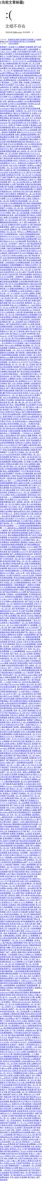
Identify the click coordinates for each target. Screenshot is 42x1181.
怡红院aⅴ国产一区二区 (11, 675)
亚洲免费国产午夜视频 (11, 838)
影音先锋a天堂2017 (29, 419)
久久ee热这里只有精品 (9, 509)
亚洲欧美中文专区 (23, 556)
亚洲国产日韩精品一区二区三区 (24, 793)
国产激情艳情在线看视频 (18, 533)
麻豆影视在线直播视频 (9, 281)
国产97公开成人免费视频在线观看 (25, 1106)
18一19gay (26, 898)
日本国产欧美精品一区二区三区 (28, 1163)
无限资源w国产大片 (19, 649)
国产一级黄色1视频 (13, 952)
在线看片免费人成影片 (22, 1075)
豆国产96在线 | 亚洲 (22, 440)
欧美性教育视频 (21, 829)
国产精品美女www (33, 1097)
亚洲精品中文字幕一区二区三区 (18, 175)
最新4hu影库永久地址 (21, 511)
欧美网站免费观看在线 (31, 59)
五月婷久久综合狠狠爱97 (18, 104)
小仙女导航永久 (18, 786)
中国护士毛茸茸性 (32, 808)
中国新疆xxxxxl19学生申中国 (15, 300)
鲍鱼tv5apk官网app (7, 1019)
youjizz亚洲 (4, 229)
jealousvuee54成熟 (7, 992)
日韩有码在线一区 (10, 66)
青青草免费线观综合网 (30, 670)
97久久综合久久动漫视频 (25, 518)
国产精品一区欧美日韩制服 (24, 376)
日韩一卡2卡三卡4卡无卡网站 (17, 739)
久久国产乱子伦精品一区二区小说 (21, 452)
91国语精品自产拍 (24, 879)
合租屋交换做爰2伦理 (23, 748)
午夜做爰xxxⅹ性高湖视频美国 (16, 857)
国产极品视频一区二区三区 (20, 706)
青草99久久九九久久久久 (10, 236)
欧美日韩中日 (10, 876)
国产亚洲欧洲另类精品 (19, 701)
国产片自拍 (19, 308)
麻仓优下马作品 (27, 616)
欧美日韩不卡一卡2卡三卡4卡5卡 (13, 61)
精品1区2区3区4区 (18, 108)
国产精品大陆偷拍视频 (32, 203)
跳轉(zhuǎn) (17, 32)
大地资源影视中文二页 (26, 80)
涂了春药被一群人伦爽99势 (20, 87)
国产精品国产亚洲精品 (20, 957)
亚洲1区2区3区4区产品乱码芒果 (24, 1071)
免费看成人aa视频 (30, 810)
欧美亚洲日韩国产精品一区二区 (15, 561)
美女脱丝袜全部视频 (31, 1120)
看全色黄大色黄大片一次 (15, 407)
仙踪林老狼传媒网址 (16, 1023)
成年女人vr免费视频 (30, 936)
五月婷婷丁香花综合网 (23, 1128)
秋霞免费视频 (20, 917)
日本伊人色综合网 (24, 1118)
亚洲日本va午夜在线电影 (21, 1104)
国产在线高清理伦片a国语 (16, 324)
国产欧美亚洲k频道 (24, 950)
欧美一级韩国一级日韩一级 (22, 502)
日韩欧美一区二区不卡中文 (26, 111)
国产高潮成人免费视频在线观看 (16, 187)
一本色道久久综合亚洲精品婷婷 (15, 1170)
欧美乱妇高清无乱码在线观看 (17, 329)
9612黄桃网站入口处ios (17, 1026)
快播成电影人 (13, 933)
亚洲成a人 (7, 793)
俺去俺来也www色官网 (22, 1175)
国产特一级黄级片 (24, 677)
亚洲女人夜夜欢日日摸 (29, 1161)
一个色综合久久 (26, 433)
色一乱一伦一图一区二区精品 (23, 364)
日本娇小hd (16, 682)
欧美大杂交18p (25, 146)
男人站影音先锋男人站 (17, 123)
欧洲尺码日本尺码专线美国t (17, 1154)
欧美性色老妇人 (21, 421)
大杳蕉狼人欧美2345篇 (29, 1139)
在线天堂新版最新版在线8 (29, 234)
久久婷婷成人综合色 (21, 817)
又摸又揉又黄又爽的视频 (10, 777)
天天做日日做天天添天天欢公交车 (23, 90)
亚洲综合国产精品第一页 (27, 78)
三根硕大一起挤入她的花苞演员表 (25, 822)
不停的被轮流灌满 (20, 1033)
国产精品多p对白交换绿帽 (13, 428)
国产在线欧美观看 (22, 1000)
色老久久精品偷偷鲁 (19, 495)
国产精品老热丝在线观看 (26, 841)
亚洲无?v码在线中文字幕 (23, 514)
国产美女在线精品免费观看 (22, 338)
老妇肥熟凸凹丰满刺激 (28, 168)
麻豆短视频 (10, 490)
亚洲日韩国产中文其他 (11, 417)
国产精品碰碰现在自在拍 (18, 945)
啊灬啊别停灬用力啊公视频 (28, 938)
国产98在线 (20, 1097)
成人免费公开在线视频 (9, 217)
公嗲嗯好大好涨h (14, 379)
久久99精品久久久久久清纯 (11, 639)
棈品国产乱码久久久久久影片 (19, 1037)
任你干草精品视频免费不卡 (25, 189)
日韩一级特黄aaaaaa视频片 (13, 101)
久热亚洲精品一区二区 (22, 326)
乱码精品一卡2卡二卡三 (9, 976)
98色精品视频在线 (11, 571)
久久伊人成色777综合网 (24, 272)
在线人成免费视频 (28, 864)
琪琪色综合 (32, 495)
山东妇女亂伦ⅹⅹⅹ (28, 1061)
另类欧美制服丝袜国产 (9, 691)
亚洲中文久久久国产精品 (12, 260)
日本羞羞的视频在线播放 (14, 469)
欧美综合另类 (25, 398)
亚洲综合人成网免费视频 (31, 1016)
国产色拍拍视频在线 (21, 170)
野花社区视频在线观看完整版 (25, 578)
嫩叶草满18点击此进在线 (12, 393)
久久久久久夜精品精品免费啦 (27, 729)
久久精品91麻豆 (30, 784)
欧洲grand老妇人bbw (20, 255)
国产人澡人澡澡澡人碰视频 (18, 383)
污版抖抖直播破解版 (14, 248)
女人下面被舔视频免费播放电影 (24, 1007)
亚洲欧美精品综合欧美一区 (24, 734)
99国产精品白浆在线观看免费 (23, 476)
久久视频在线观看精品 (17, 547)
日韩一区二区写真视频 (20, 213)
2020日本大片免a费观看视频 (11, 203)
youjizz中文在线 (27, 575)
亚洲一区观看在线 (25, 509)
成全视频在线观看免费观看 (14, 1028)
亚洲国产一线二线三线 (22, 696)
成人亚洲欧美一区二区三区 (26, 1080)
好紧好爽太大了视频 (16, 800)
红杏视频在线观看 (22, 263)
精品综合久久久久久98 (32, 279)
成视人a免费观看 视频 (31, 772)
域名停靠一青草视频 (12, 286)
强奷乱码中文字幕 (27, 997)
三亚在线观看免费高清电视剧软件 (27, 971)
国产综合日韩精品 (17, 336)
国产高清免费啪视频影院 (29, 1056)
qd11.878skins (23, 500)
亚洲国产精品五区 (24, 744)
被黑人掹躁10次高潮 (21, 483)
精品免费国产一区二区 (19, 623)
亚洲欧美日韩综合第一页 (19, 618)
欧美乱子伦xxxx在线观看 (27, 130)
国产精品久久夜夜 (34, 215)
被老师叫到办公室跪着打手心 (19, 680)
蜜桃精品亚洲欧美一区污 (29, 1078)
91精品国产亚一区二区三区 (18, 928)
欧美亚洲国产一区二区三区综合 (28, 886)
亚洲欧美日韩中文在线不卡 (18, 225)
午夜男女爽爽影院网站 (19, 848)
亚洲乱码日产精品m (13, 412)
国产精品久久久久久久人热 (24, 1135)
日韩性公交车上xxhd (12, 1156)
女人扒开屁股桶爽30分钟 (30, 341)
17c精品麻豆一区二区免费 (30, 1165)
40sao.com (29, 336)
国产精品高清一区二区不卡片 (21, 118)
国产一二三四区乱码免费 (18, 481)
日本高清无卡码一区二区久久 (21, 767)
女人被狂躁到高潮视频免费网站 (22, 1099)
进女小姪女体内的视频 (13, 426)
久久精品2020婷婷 (19, 606)
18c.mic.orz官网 (9, 308)
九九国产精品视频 (17, 184)
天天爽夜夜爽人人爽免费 (21, 1109)
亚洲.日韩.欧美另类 (19, 995)
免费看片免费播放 (17, 834)
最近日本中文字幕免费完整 (19, 568)
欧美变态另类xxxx (17, 924)
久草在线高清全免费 (28, 827)
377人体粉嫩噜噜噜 (17, 651)
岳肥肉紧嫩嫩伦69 (17, 265)
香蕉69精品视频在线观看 (25, 843)
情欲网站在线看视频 (21, 1054)
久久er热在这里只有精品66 (14, 99)
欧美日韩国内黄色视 (21, 708)
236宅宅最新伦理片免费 (26, 52)
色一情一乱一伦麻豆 (8, 1118)
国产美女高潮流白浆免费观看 (28, 372)
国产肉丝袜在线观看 (25, 876)
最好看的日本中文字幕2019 (20, 1101)
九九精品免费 (20, 241)
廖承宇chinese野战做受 (30, 417)
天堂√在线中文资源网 (8, 774)
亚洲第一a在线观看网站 (26, 635)
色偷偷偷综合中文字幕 (17, 831)
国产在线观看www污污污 (18, 552)
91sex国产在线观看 (20, 758)
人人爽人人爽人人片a (21, 765)
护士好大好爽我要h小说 (17, 144)
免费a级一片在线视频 (8, 955)
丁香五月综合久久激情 (20, 661)
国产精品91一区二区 (14, 789)
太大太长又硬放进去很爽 (23, 907)
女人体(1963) (24, 713)
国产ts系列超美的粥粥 (17, 530)
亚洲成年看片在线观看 (24, 400)
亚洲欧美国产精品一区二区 (22, 516)
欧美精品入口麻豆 (32, 291)
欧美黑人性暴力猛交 (18, 850)
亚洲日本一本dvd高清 (27, 888)
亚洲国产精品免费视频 (26, 478)
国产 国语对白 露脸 (12, 895)
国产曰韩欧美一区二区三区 (17, 106)
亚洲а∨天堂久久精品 (19, 1021)
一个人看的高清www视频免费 (14, 528)
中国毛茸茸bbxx (16, 279)
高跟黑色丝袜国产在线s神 (25, 699)
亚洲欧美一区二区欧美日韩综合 (22, 229)
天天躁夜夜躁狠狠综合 (22, 582)
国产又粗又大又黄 (32, 601)
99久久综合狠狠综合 (11, 398)
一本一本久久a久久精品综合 (23, 350)
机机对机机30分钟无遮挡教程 (25, 267)
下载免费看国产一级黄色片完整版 (26, 585)
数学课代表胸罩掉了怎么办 (15, 1151)
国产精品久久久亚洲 (18, 334)
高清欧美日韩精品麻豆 (22, 1137)
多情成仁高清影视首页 (19, 770)
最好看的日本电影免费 (11, 563)
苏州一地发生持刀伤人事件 (29, 599)
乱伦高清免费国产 (7, 473)
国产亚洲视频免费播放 (28, 317)
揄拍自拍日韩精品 (22, 992)
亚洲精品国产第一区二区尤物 (26, 964)
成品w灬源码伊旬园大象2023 (21, 613)
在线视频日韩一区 (34, 1052)
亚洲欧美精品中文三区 (11, 670)
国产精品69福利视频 (16, 1035)
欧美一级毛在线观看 (18, 215)
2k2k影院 (28, 834)
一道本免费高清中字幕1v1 (29, 374)
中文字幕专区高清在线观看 (29, 973)
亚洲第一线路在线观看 (22, 727)
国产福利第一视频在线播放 (26, 353)
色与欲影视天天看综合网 (18, 537)
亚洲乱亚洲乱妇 (12, 438)
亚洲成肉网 (17, 1049)
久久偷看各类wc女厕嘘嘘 (10, 206)
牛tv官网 (31, 324)
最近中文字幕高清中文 (22, 113)
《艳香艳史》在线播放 (23, 277)
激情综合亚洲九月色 (33, 56)
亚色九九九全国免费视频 (26, 644)
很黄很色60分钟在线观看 (23, 604)
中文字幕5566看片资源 (15, 931)
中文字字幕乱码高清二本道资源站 (26, 319)
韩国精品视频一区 (19, 462)
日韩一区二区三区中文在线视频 (27, 137)
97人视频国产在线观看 (24, 47)
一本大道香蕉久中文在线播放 (11, 343)
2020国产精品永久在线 (15, 56)
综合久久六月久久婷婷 (17, 1052)
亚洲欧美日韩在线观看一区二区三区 (24, 201)
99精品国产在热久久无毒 (13, 1094)
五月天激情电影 (9, 644)
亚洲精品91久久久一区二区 (18, 492)
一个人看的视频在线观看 (10, 782)
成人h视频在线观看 (10, 63)
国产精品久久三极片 (18, 457)
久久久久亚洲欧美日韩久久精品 (18, 199)
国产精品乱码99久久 (27, 1068)
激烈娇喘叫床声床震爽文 (24, 988)
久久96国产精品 (18, 893)
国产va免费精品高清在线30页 (21, 554)
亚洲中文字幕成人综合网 (18, 125)
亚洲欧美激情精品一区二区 (26, 1004)
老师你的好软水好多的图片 (23, 1113)
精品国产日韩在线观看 (19, 485)
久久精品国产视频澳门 (11, 864)
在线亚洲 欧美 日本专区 (26, 1111)
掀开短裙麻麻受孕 (27, 921)
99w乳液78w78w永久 (18, 1042)
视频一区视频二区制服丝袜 (29, 82)
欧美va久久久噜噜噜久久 (19, 305)
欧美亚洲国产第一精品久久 (26, 632)
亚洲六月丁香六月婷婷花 (14, 1030)
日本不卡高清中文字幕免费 (17, 912)
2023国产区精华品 (13, 575)
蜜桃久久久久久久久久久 (27, 132)
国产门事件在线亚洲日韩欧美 (17, 388)
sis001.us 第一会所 (23, 573)
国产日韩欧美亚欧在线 (28, 369)
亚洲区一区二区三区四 (9, 168)
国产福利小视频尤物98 (30, 1156)
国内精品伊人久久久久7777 (26, 736)
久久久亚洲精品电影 (8, 587)
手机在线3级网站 (25, 274)
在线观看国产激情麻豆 (19, 542)
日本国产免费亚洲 (10, 78)
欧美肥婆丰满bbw (13, 1047)
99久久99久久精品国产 (18, 165)
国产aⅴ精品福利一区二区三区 (17, 566)
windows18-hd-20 (31, 931)
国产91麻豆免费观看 (16, 627)
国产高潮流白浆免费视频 (26, 1144)
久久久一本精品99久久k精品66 (23, 163)
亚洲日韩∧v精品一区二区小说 (25, 746)
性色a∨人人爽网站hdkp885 (27, 232)
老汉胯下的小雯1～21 (12, 298)
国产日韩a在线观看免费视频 (19, 120)
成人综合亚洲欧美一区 (26, 883)
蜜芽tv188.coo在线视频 (20, 127)
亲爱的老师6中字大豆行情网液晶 (21, 253)
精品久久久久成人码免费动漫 (23, 1082)
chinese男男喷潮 (9, 1144)
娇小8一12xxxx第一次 (11, 997)
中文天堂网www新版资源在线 (12, 601)
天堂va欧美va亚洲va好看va (30, 895)
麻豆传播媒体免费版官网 (18, 535)
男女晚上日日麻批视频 (24, 473)
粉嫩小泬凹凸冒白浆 (14, 947)
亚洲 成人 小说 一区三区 (21, 270)
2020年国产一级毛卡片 (17, 244)
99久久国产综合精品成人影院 (26, 1158)
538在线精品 (10, 263)
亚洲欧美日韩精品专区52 (14, 791)
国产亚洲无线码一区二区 (22, 609)
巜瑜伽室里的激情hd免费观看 (11, 545)
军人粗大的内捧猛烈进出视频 (25, 177)
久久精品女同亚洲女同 (30, 1066)
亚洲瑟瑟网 (4, 706)
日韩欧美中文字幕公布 (32, 597)
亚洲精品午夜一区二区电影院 (11, 322)
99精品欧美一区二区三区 (10, 658)
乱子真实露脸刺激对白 (20, 284)
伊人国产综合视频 (26, 611)
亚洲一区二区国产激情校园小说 (25, 710)
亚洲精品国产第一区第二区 (20, 959)
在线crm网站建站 (27, 867)
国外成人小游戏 (33, 917)
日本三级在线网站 (27, 236)
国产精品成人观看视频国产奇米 (15, 943)
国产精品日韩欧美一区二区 (24, 755)
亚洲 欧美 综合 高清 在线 (23, 191)
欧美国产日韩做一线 (27, 355)
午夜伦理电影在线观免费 (10, 540)
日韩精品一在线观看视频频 (17, 594)
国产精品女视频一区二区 (18, 1092)
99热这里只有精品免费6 (18, 663)
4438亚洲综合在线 (29, 379)
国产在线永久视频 (24, 436)
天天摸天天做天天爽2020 (12, 855)
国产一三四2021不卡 (16, 668)
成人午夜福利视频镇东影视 (20, 751)
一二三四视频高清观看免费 (18, 497)
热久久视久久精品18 (18, 296)
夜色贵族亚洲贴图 (22, 54)
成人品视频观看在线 (31, 722)
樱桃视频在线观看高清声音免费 (25, 824)
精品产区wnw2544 (11, 684)
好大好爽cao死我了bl (8, 883)
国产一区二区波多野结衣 (23, 694)
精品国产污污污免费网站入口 (14, 409)
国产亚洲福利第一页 (25, 891)
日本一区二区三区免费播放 (20, 815)
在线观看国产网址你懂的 (28, 139)
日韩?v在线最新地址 (32, 881)
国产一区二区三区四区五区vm (20, 182)
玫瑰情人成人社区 (26, 684)
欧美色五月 (9, 1128)
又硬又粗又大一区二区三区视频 (27, 656)
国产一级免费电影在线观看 (22, 763)
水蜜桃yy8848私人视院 (9, 888)
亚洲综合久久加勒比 (23, 443)
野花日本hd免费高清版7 (12, 414)
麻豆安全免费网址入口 (28, 983)
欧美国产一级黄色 (17, 1045)
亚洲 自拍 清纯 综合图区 (17, 386)
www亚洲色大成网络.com (30, 779)
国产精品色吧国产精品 (20, 872)
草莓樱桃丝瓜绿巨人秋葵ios (24, 1073)
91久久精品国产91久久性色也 (14, 251)
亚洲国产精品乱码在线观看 (18, 210)
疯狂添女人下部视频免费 (10, 433)
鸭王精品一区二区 (27, 777)
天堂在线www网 (19, 860)
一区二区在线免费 (22, 1011)
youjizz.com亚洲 (32, 651)
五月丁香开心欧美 (23, 490)
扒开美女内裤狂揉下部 (20, 753)
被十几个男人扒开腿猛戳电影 (14, 720)
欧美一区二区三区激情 (23, 654)
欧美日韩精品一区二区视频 (11, 59)
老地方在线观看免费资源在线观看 (16, 450)
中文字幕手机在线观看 (28, 217)
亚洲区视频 (12, 130)
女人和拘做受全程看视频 (20, 1146)
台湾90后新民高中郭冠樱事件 (16, 703)
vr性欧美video (30, 1030)
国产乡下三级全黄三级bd (19, 331)
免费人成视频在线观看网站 (26, 135)
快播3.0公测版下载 (34, 462)
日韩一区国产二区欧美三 (20, 1130)
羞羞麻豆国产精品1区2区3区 (24, 71)
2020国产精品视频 (15, 1116)
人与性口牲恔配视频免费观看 (19, 620)
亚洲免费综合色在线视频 (20, 1132)
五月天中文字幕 (6, 1054)
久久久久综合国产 (32, 627)
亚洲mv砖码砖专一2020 (21, 68)
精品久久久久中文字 (20, 362)
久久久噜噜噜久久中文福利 (22, 962)
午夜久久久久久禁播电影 (23, 902)
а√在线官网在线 (34, 537)
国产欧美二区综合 (15, 642)
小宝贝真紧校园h (13, 1139)
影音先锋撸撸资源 (28, 156)
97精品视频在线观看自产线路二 (15, 549)
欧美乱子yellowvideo (31, 393)
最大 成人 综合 (25, 976)
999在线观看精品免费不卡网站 (12, 590)
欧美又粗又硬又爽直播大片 (24, 741)
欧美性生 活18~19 (17, 1149)
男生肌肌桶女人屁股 (21, 846)
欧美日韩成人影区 (21, 357)
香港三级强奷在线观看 (31, 952)
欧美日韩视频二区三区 (17, 424)
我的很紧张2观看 (18, 966)
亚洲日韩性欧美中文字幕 (23, 360)
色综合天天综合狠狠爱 (11, 1061)
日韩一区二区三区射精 (28, 438)
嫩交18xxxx (30, 1009)
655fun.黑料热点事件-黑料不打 (27, 227)
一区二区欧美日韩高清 (30, 838)
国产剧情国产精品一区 (19, 1173)
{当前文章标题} (13, 43)
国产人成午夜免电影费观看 (20, 149)
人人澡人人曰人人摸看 (9, 599)
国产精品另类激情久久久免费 (14, 592)
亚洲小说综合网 (12, 146)
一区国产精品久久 (31, 725)
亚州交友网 (8, 310)
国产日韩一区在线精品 (28, 220)
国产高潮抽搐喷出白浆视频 (28, 687)
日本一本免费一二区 (29, 1047)
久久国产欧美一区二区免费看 (17, 803)
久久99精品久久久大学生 (25, 900)
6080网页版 (31, 334)
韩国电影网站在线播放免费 (26, 239)
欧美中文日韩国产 (7, 85)
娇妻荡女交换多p (14, 718)
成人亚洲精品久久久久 (24, 381)
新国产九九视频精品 (23, 580)
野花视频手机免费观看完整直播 (20, 1090)
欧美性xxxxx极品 (34, 165)
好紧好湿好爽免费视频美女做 (11, 75)
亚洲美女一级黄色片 (12, 819)
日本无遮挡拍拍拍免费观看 (13, 258)
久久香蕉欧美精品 (26, 571)
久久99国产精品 (26, 521)
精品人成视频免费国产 (11, 471)
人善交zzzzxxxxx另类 (28, 981)
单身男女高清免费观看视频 (24, 158)
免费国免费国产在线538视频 (19, 116)
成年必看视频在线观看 (26, 905)
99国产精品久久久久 (28, 630)
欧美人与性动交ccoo (21, 161)
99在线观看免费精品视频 (21, 969)
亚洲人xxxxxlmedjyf (16, 1040)
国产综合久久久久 (30, 947)
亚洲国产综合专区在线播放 (11, 898)
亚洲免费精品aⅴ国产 (20, 862)
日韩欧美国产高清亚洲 (12, 1016)
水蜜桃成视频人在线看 (12, 936)
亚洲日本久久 (17, 722)
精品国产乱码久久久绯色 (23, 367)
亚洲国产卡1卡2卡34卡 (9, 139)
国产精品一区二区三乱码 (16, 466)
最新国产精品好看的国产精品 (26, 919)
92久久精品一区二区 (23, 85)
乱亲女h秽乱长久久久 (17, 172)
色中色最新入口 (10, 500)
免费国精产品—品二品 (26, 194)
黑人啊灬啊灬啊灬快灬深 (18, 402)
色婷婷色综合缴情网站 (14, 597)
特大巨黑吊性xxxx (17, 488)
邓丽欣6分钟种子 (31, 265)
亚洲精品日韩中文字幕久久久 (29, 774)
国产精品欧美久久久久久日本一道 (19, 760)
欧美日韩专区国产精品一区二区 (25, 1085)
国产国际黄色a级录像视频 (13, 784)
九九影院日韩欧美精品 (9, 374)
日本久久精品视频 (27, 732)
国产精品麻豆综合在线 (27, 66)
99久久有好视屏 (18, 303)
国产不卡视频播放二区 (24, 1019)
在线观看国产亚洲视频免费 (27, 985)
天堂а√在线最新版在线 (11, 156)
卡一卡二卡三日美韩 (25, 1123)
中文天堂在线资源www (23, 310)
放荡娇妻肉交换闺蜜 (33, 507)
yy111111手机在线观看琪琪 (22, 990)
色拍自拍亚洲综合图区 (15, 665)
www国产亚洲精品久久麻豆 (22, 180)
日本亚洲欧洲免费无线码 (28, 281)
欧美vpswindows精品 (29, 675)
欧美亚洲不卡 (33, 770)
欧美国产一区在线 (7, 47)
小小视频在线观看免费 (31, 637)
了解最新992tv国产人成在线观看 (25, 49)
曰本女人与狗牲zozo (26, 955)
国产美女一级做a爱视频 (15, 405)
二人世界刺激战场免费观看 (24, 523)
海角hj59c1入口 (30, 1094)
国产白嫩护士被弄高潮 (28, 445)
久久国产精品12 (25, 691)
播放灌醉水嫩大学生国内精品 (28, 587)
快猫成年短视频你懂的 (15, 94)
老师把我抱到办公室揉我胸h (26, 315)
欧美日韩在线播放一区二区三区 (16, 914)
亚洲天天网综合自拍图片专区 (11, 464)
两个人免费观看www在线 (14, 291)
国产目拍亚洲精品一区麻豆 (26, 978)
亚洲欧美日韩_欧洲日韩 (30, 431)
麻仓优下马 (4, 1099)
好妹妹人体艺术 (34, 542)
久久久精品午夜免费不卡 (19, 625)
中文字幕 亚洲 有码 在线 (14, 881)
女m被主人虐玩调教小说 (24, 92)
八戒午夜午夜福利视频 (24, 312)
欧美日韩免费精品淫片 (22, 812)
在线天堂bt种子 (34, 703)
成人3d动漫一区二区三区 (27, 151)
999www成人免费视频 (13, 345)
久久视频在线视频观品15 (16, 289)
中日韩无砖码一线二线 (11, 559)
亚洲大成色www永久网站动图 (18, 246)
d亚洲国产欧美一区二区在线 (15, 926)
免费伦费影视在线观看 (9, 973)
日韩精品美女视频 (17, 1014)
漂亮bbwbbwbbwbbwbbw (21, 1002)
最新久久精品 (20, 504)
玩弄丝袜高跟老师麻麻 (31, 73)
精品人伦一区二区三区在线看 (23, 459)
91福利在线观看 (14, 431)
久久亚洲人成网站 (27, 293)
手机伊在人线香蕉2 (17, 715)
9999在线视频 (5, 966)
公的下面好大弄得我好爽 (16, 874)
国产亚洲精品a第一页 (31, 1116)
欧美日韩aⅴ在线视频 (20, 447)
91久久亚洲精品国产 (16, 97)
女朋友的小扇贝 (26, 658)
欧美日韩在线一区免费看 (18, 853)
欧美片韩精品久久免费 (9, 1168)
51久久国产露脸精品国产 (10, 1165)
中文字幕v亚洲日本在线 (30, 471)
